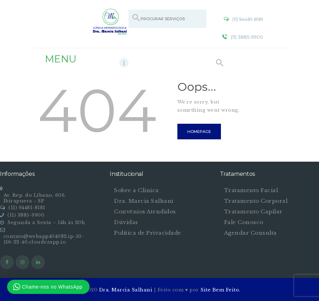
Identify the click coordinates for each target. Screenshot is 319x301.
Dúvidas (126, 222)
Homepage (199, 131)
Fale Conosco (243, 222)
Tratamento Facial (251, 190)
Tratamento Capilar (253, 211)
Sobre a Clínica (136, 190)
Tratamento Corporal (256, 200)
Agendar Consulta (250, 232)
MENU (60, 59)
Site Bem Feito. (220, 290)
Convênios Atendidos (145, 211)
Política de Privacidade (147, 232)
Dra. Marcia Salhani (143, 200)
